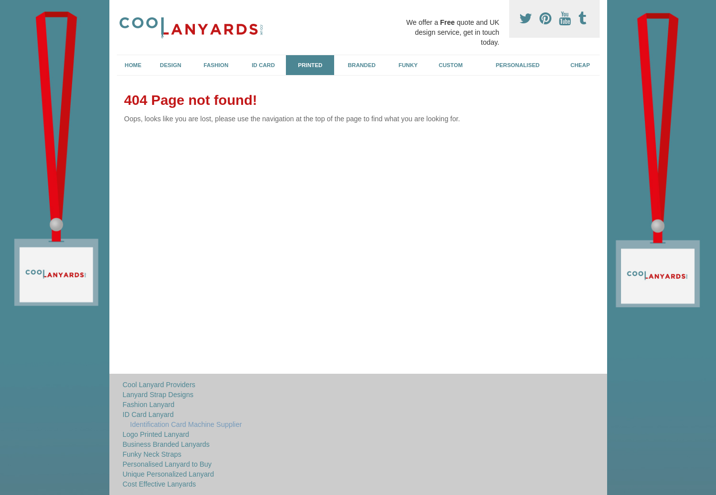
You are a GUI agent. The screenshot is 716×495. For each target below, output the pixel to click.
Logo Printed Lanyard (156, 434)
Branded (362, 65)
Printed (310, 65)
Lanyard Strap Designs (158, 395)
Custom (450, 65)
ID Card (263, 65)
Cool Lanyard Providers (159, 385)
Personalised (517, 65)
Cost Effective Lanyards (159, 484)
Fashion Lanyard (149, 405)
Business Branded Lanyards (166, 444)
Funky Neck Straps (152, 454)
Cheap (580, 65)
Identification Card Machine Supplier (186, 424)
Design (170, 65)
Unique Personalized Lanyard (168, 474)
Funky (408, 65)
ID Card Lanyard (148, 414)
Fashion (216, 65)
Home (133, 65)
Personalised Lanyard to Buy (167, 464)
